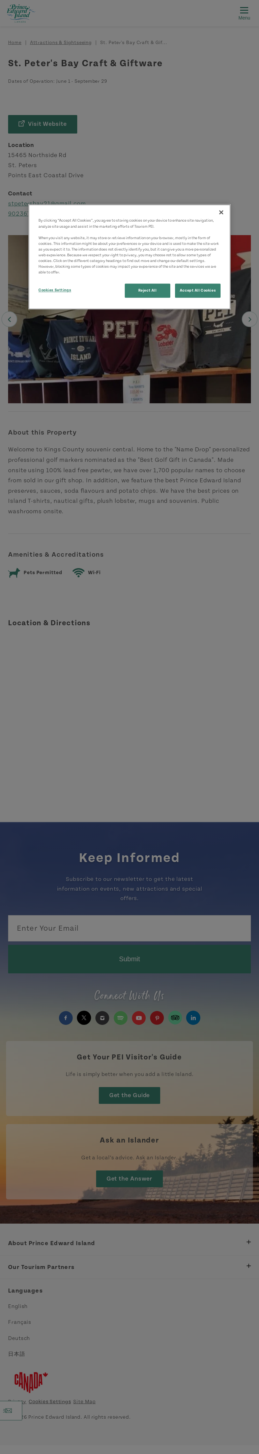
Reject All (147, 290)
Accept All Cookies (198, 290)
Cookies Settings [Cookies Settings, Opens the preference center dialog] (54, 290)
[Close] (221, 212)
